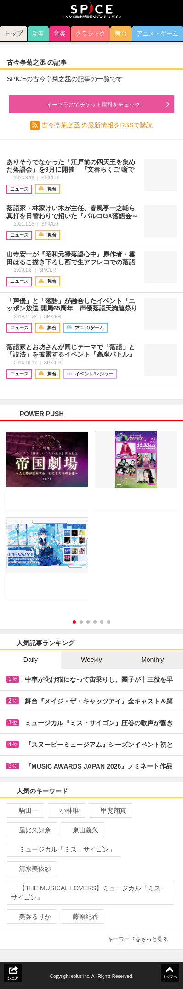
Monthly (152, 659)
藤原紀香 (81, 916)
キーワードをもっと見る (142, 939)
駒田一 (24, 810)
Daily (30, 659)
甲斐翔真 (109, 810)
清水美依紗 (31, 868)
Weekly (91, 659)
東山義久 (81, 830)
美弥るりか (31, 916)
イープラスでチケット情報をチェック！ (87, 104)
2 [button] (81, 622)
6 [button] (108, 622)
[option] (91, 518)
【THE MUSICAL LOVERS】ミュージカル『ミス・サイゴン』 (89, 892)
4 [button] (95, 622)
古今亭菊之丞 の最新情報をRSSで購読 (97, 125)
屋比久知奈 (31, 830)
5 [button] (101, 622)
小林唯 (65, 810)
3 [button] (88, 622)
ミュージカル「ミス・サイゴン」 (63, 849)
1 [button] (74, 622)
